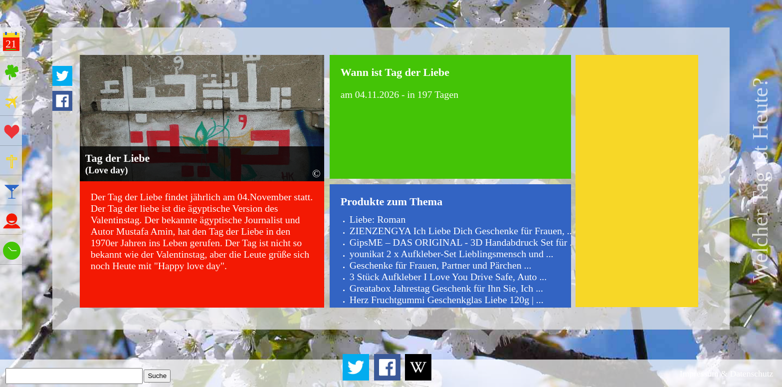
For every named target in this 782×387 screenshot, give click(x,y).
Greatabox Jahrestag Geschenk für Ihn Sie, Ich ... (446, 288)
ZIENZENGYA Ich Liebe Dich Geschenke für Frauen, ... (462, 230)
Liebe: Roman (378, 219)
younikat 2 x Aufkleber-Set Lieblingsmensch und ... (452, 253)
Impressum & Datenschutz (727, 374)
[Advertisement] (637, 180)
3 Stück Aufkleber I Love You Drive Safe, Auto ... (448, 276)
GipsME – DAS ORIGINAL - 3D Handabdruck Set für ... (463, 242)
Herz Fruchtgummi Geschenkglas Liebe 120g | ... (447, 299)
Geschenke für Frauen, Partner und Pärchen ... (441, 265)
